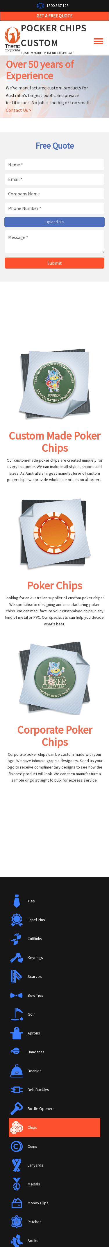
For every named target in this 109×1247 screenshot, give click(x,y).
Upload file (54, 221)
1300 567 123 (58, 5)
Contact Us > (18, 110)
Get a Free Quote (54, 16)
